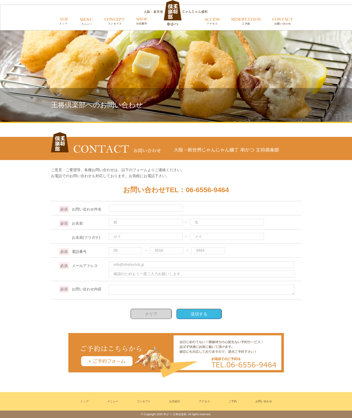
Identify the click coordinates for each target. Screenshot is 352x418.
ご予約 (232, 401)
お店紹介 (174, 401)
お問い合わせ (263, 401)
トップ (84, 401)
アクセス (204, 401)
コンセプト (144, 401)
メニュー (112, 401)
